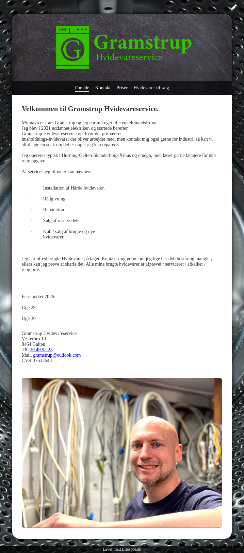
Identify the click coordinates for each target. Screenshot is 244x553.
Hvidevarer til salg (151, 87)
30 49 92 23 (41, 349)
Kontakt (103, 87)
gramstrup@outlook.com (57, 355)
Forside (82, 87)
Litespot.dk (131, 549)
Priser (122, 87)
